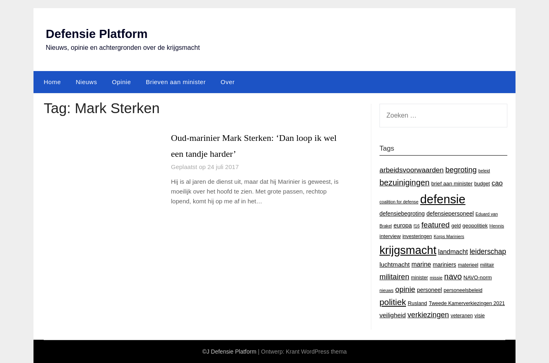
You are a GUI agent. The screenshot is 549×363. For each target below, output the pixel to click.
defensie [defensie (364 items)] (443, 199)
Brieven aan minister (176, 81)
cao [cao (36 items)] (497, 183)
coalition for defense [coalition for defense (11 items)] (398, 201)
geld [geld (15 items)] (456, 226)
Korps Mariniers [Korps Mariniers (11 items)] (449, 236)
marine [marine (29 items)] (421, 264)
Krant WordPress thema (316, 351)
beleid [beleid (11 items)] (484, 170)
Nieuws (86, 81)
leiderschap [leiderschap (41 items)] (488, 251)
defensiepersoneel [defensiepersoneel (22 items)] (450, 213)
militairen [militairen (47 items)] (394, 276)
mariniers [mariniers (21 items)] (444, 264)
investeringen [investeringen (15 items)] (417, 236)
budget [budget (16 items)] (482, 184)
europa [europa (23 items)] (402, 225)
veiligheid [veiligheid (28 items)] (392, 315)
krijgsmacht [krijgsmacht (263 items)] (407, 250)
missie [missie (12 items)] (436, 277)
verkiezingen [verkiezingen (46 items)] (428, 315)
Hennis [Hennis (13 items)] (496, 225)
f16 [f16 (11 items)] (417, 225)
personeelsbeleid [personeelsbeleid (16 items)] (463, 290)
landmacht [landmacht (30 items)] (453, 251)
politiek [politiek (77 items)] (392, 302)
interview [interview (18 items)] (390, 236)
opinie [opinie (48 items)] (405, 289)
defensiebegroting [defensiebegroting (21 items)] (402, 213)
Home (52, 81)
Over (228, 81)
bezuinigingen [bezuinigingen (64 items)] (404, 182)
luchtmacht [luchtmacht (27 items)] (394, 264)
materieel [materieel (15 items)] (468, 265)
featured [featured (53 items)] (436, 224)
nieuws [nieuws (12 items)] (386, 290)
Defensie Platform (98, 33)
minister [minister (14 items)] (419, 278)
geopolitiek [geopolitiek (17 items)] (475, 226)
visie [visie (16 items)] (480, 315)
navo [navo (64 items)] (453, 276)
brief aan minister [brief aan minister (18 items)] (452, 183)
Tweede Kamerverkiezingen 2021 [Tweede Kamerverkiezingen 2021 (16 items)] (467, 303)
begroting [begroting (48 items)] (461, 169)
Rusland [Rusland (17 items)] (417, 303)
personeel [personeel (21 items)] (429, 290)
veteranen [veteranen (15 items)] (462, 315)
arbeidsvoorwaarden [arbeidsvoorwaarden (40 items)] (411, 170)
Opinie (121, 81)
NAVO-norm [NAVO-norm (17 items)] (478, 277)
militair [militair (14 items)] (487, 265)
